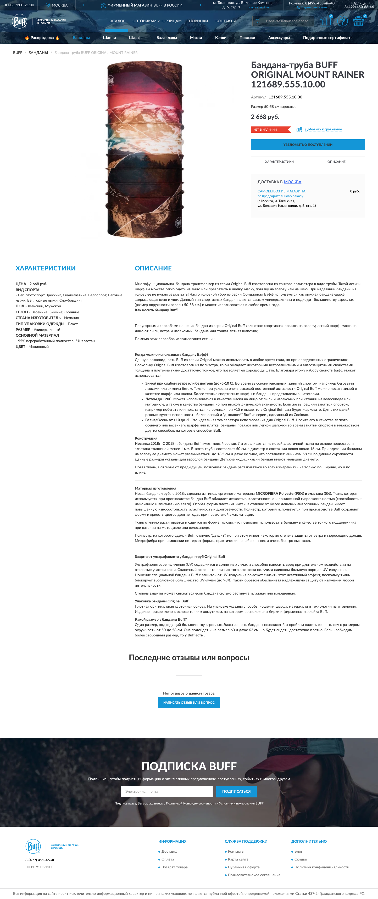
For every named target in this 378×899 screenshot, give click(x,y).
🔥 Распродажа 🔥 (42, 38)
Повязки (247, 38)
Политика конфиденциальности (321, 867)
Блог (298, 852)
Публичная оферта (244, 867)
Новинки (198, 21)
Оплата (168, 860)
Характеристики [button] (279, 161)
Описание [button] (336, 161)
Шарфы (136, 38)
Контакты (225, 21)
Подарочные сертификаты (328, 38)
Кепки (220, 38)
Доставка (169, 852)
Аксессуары (279, 38)
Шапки (109, 38)
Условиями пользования (237, 803)
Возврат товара (175, 867)
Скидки (300, 860)
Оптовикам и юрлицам (157, 21)
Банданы (81, 38)
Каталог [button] (116, 21)
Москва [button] (292, 182)
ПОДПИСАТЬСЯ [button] (236, 791)
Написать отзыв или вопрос (189, 702)
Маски (196, 38)
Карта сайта (238, 860)
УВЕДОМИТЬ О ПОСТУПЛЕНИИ (308, 144)
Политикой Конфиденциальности (191, 803)
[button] (312, 7)
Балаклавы (167, 38)
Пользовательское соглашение (254, 875)
